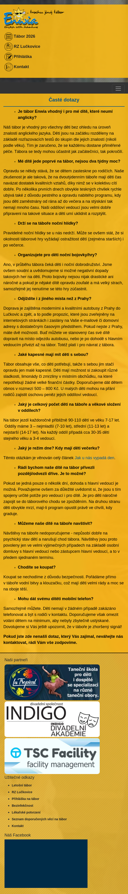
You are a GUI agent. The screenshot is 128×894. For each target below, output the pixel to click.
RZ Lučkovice (22, 792)
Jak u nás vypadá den (94, 458)
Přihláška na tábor (25, 799)
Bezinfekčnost (22, 805)
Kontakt (18, 826)
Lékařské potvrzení (26, 812)
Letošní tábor (22, 785)
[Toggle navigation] (118, 88)
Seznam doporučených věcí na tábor (39, 819)
